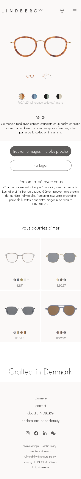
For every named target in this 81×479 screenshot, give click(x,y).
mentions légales (39, 451)
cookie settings (31, 446)
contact (40, 405)
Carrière (40, 398)
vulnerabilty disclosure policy (40, 456)
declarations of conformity (40, 421)
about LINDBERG (40, 413)
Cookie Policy (49, 446)
